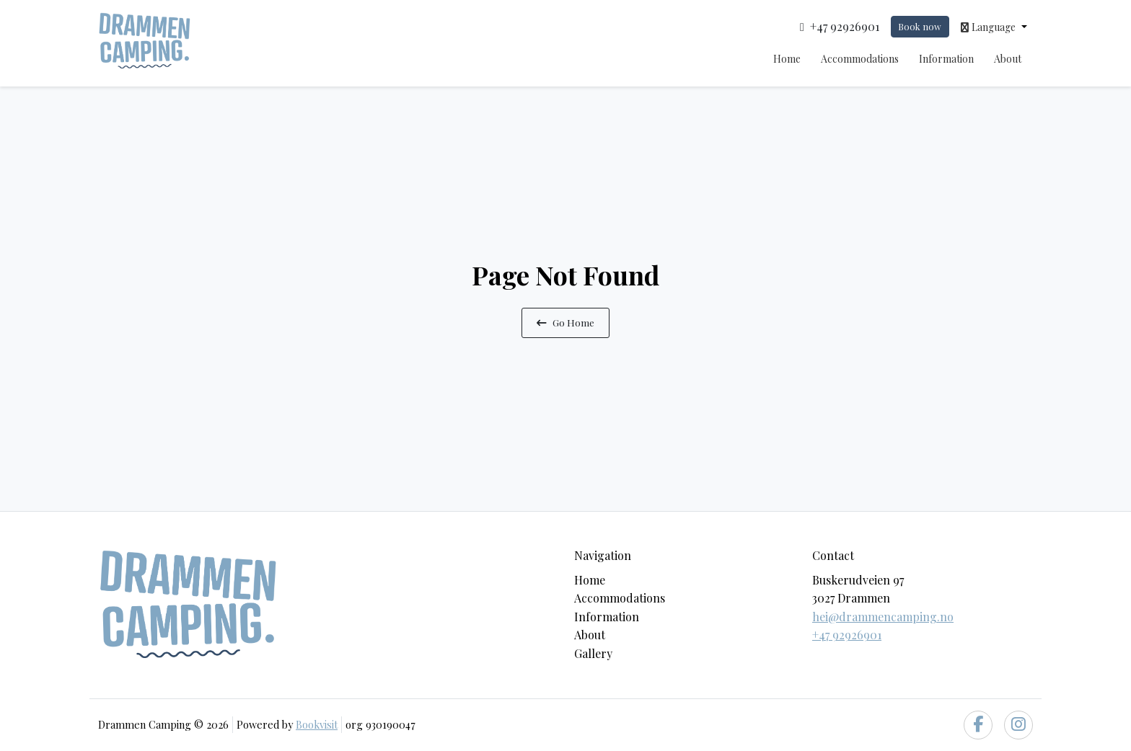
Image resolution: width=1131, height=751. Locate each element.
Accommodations (860, 59)
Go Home (565, 322)
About (1007, 59)
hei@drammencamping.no (883, 616)
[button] (994, 27)
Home (787, 59)
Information (946, 59)
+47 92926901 (846, 634)
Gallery (593, 653)
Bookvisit (317, 724)
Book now (919, 26)
